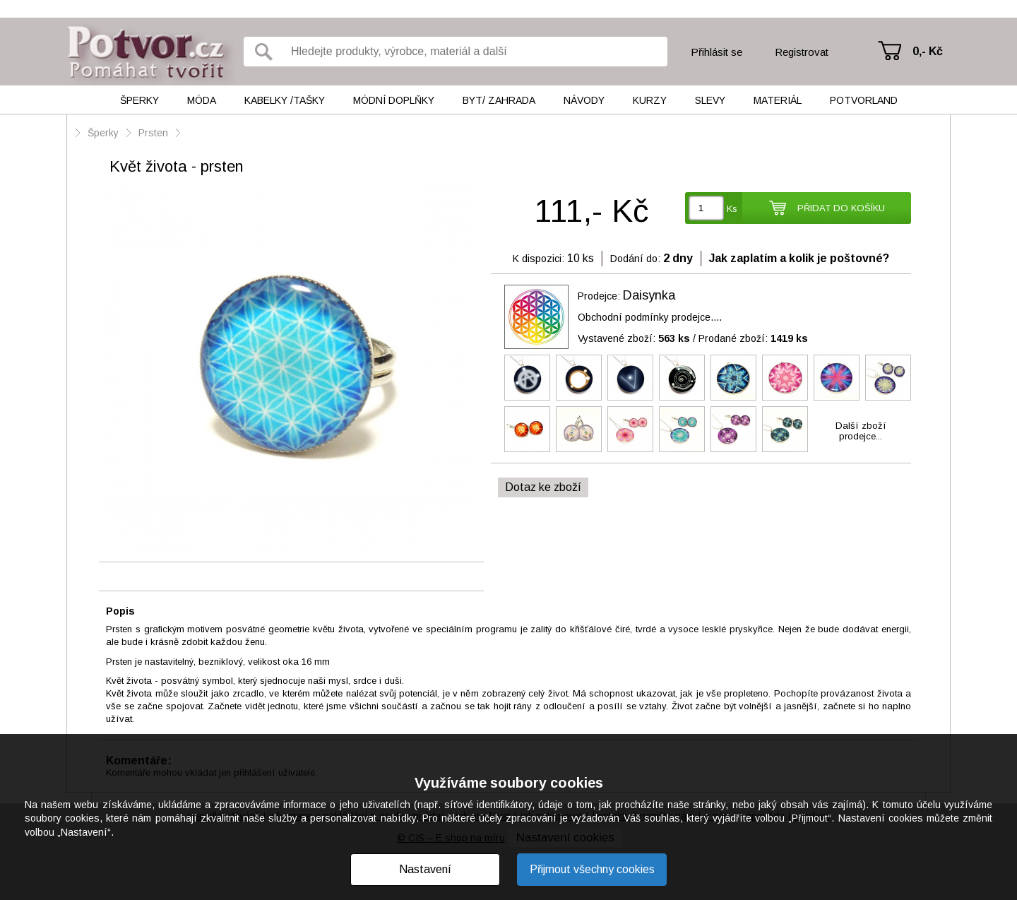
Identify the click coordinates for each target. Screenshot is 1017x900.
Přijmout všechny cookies (592, 869)
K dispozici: (538, 258)
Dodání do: (635, 258)
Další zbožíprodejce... (860, 431)
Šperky (139, 100)
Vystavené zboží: (634, 338)
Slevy (710, 100)
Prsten (153, 132)
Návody (584, 100)
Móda (201, 100)
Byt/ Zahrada (499, 100)
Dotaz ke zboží (543, 487)
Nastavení (425, 869)
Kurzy (650, 100)
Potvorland (864, 100)
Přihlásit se (716, 52)
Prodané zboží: (753, 338)
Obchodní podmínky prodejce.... (650, 317)
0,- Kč (927, 51)
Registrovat (801, 52)
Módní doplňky (393, 100)
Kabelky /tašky (284, 100)
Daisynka (649, 295)
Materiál (778, 100)
